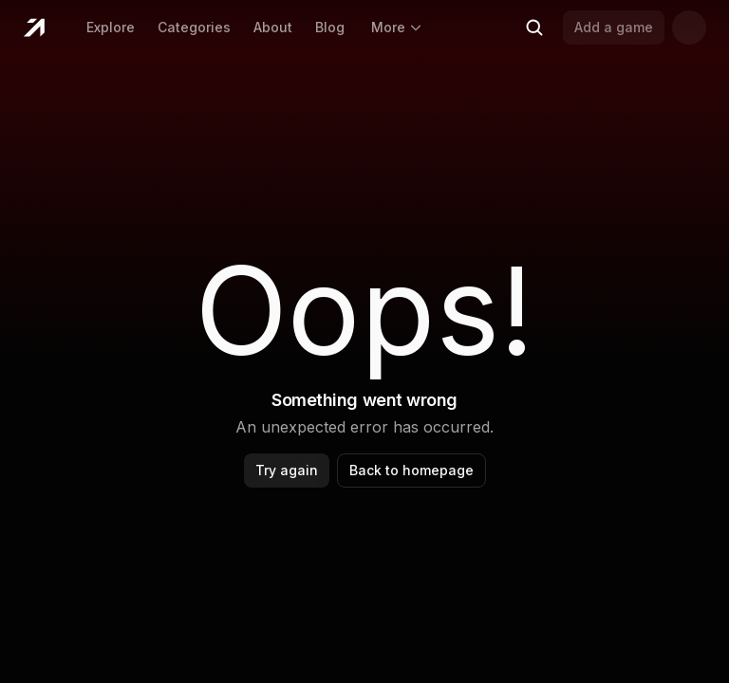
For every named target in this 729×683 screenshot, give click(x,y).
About (272, 27)
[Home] (33, 27)
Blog (330, 27)
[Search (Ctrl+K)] (534, 27)
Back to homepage (411, 470)
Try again (286, 470)
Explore (110, 27)
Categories (194, 27)
